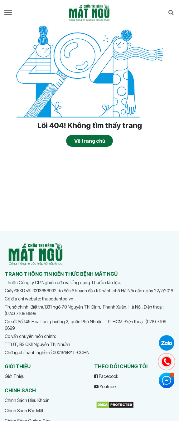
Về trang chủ (89, 141)
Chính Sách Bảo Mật (24, 410)
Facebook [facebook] (106, 376)
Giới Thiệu (15, 376)
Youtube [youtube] (105, 386)
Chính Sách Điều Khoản (27, 400)
